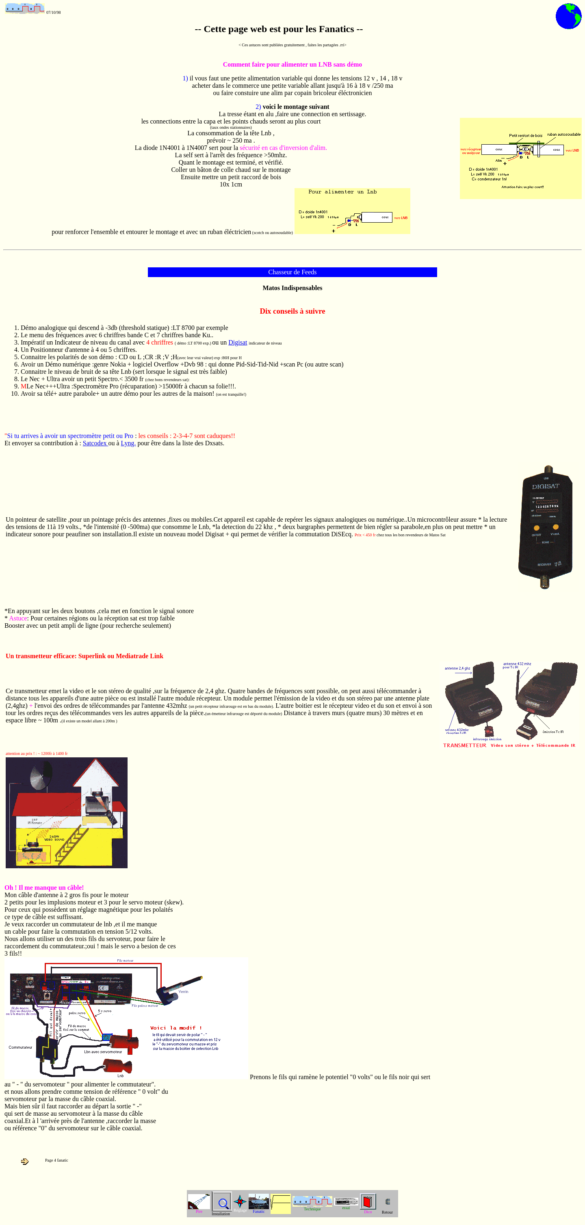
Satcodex (95, 443)
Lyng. (128, 443)
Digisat (237, 342)
